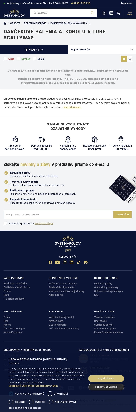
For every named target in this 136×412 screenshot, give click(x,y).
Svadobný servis (103, 324)
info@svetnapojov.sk (34, 82)
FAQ (96, 294)
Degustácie (100, 321)
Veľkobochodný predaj (61, 317)
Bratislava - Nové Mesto (17, 287)
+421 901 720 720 (74, 78)
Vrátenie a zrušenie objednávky (66, 291)
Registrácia (126, 3)
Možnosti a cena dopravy (63, 283)
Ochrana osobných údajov (108, 291)
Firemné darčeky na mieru (108, 332)
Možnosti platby (103, 283)
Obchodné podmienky (106, 287)
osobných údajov (44, 223)
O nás (7, 317)
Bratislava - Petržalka (15, 283)
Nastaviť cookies (13, 332)
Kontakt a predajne (14, 328)
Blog (6, 321)
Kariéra (7, 324)
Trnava (7, 291)
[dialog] (68, 383)
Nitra (6, 294)
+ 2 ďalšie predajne (14, 298)
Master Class (56, 321)
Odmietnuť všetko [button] (106, 386)
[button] (47, 386)
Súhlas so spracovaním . (29, 223)
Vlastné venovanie (104, 317)
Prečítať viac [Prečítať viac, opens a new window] (38, 382)
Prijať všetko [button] (106, 378)
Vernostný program (105, 328)
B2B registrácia (57, 324)
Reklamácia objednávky (62, 287)
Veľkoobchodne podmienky (64, 328)
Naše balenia (56, 294)
